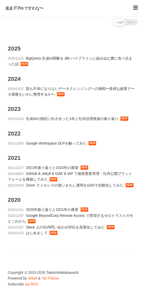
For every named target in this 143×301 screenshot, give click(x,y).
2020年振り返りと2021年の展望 (52, 209)
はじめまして (37, 233)
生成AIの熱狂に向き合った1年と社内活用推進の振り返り (72, 119)
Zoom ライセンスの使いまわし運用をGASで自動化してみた (75, 185)
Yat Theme (50, 278)
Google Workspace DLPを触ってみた (56, 143)
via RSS (31, 284)
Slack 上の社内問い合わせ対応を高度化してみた (65, 227)
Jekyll (32, 278)
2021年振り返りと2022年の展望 (52, 168)
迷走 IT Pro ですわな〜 (24, 8)
